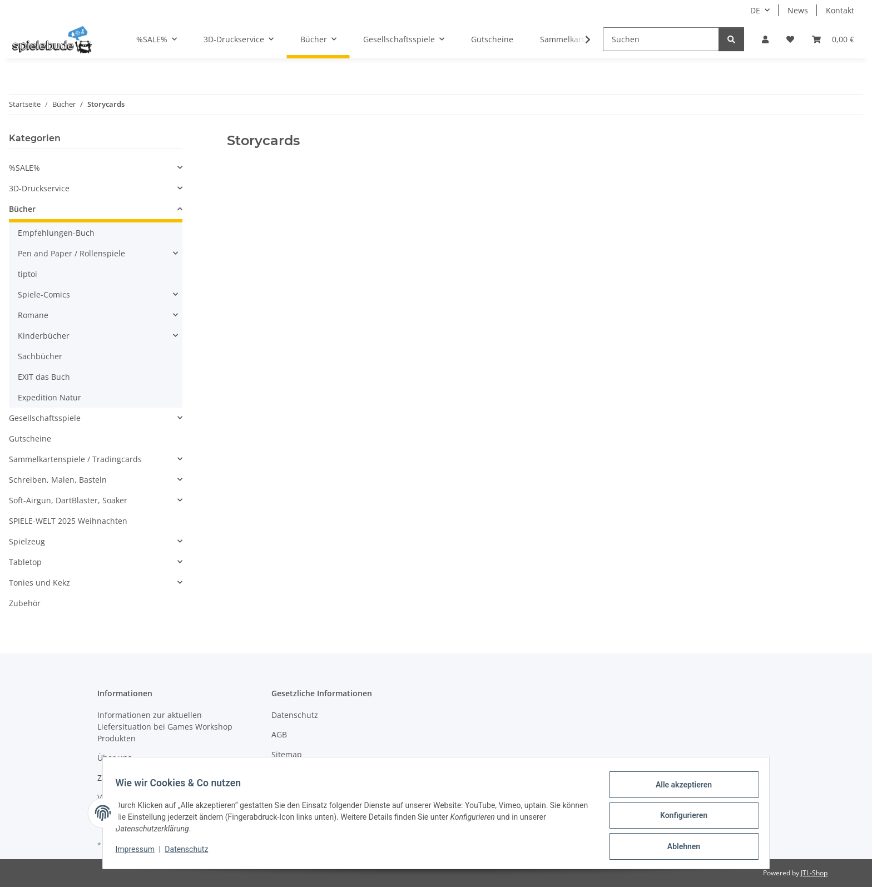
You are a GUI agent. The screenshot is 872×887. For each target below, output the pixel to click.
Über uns (114, 757)
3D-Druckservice (39, 188)
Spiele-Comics (44, 294)
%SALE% (24, 167)
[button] (765, 39)
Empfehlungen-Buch (56, 232)
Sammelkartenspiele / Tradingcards (75, 459)
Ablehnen (678, 847)
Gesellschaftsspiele (45, 418)
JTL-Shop (814, 873)
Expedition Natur (49, 397)
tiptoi (27, 274)
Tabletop (25, 562)
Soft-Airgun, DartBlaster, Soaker (68, 500)
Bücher (22, 209)
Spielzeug (27, 541)
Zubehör (25, 603)
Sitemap (286, 754)
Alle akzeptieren (678, 789)
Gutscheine (30, 438)
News (797, 10)
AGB (279, 734)
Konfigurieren (678, 818)
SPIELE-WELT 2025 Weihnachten (68, 521)
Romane (33, 315)
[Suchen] (661, 39)
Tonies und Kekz (39, 582)
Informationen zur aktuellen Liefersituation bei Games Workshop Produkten (164, 727)
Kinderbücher (44, 335)
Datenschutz (192, 852)
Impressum (140, 852)
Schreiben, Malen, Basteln (58, 479)
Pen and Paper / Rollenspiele (71, 253)
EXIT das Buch (44, 376)
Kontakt (840, 10)
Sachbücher (40, 356)
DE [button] (755, 10)
